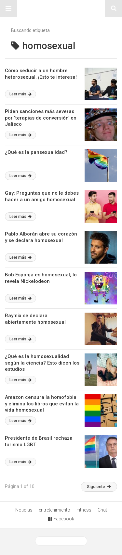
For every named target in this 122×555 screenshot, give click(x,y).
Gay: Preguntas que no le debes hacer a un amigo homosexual (42, 196)
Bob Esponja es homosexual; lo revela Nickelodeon (41, 278)
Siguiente (99, 486)
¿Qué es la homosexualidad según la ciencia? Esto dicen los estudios (42, 362)
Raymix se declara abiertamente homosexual (35, 319)
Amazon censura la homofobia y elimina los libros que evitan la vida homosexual (42, 403)
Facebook (61, 518)
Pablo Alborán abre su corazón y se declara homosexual (41, 237)
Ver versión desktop (61, 541)
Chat (102, 510)
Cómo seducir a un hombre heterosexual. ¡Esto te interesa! (41, 74)
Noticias (24, 510)
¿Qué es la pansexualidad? (36, 152)
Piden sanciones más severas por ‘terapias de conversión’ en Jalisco (40, 117)
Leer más (20, 94)
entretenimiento (54, 510)
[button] (8, 8)
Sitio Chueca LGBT (61, 8)
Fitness (83, 510)
